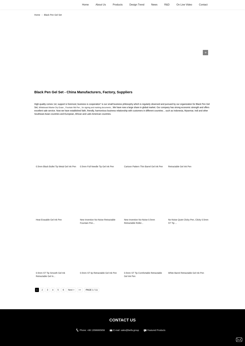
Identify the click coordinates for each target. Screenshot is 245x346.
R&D (167, 4)
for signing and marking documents (96, 107)
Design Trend (137, 4)
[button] (205, 52)
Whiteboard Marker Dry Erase (51, 107)
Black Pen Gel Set (53, 15)
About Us (101, 4)
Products (118, 4)
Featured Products (156, 330)
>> (79, 290)
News (154, 4)
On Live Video (184, 4)
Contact (203, 4)
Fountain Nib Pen (72, 107)
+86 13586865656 (96, 330)
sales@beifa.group (130, 330)
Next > (71, 290)
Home (85, 4)
